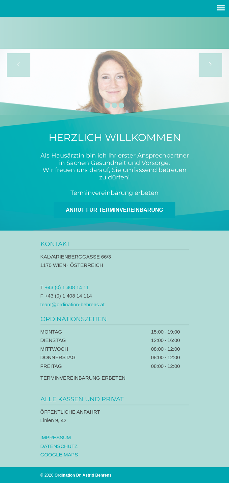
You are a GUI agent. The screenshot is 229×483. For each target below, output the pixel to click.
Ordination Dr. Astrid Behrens (114, 32)
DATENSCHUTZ (59, 446)
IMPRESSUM (55, 437)
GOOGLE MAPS (59, 454)
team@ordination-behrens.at (72, 304)
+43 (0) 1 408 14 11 (67, 287)
